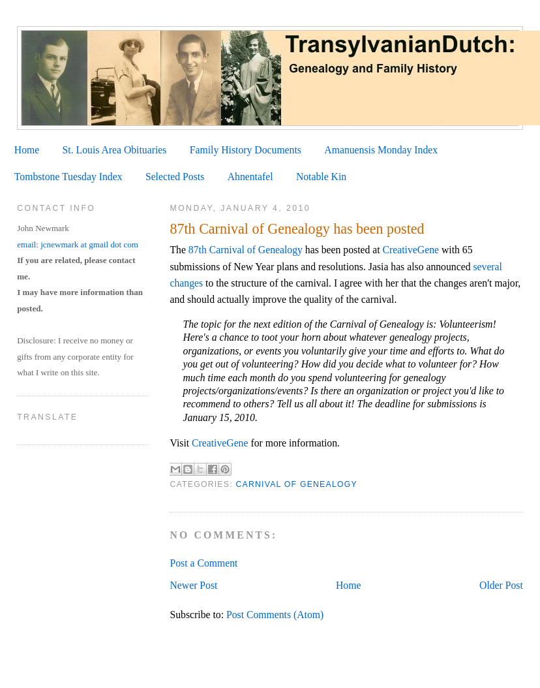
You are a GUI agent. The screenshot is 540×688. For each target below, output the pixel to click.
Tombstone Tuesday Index (68, 176)
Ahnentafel (250, 176)
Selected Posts (174, 176)
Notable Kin (321, 176)
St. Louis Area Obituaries (115, 149)
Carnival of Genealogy (296, 484)
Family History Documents (245, 149)
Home (26, 149)
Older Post (501, 585)
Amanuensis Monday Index (381, 149)
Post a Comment (203, 563)
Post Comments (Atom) (274, 614)
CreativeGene (411, 249)
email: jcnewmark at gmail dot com (77, 244)
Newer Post (193, 585)
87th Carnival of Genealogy (245, 249)
